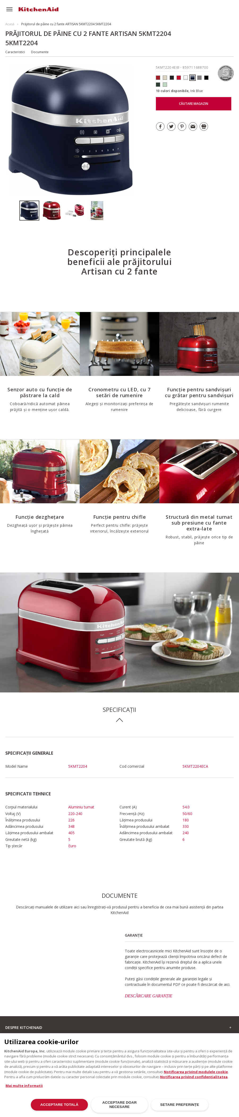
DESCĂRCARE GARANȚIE (148, 996)
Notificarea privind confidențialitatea (194, 1080)
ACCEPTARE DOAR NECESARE (119, 1107)
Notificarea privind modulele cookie (196, 1074)
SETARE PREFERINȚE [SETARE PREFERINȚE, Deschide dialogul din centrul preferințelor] (179, 1108)
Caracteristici (15, 52)
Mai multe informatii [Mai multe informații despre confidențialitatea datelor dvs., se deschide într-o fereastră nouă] (24, 1088)
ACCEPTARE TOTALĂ (59, 1108)
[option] (30, 211)
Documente (40, 52)
